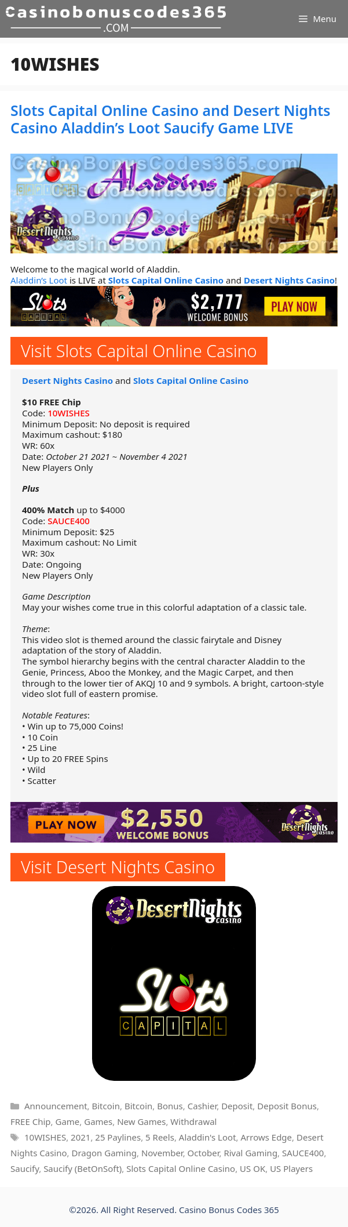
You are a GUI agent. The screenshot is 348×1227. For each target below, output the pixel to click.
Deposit (236, 1106)
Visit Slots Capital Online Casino (139, 350)
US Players (291, 1168)
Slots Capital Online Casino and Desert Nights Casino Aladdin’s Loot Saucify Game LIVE (170, 118)
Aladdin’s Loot (38, 280)
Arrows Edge (266, 1137)
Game (67, 1121)
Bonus (170, 1106)
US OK (252, 1168)
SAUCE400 (68, 521)
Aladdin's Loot (207, 1137)
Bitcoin (106, 1106)
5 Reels (159, 1137)
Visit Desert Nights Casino (118, 866)
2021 (80, 1137)
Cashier (202, 1106)
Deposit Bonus (287, 1106)
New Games (141, 1121)
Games (98, 1121)
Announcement (55, 1106)
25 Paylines (118, 1137)
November (162, 1153)
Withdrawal (193, 1121)
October (203, 1153)
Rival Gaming (250, 1153)
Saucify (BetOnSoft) (82, 1168)
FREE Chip (30, 1121)
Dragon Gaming (103, 1153)
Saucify (24, 1168)
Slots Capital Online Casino (166, 280)
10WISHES (68, 413)
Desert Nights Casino (289, 280)
